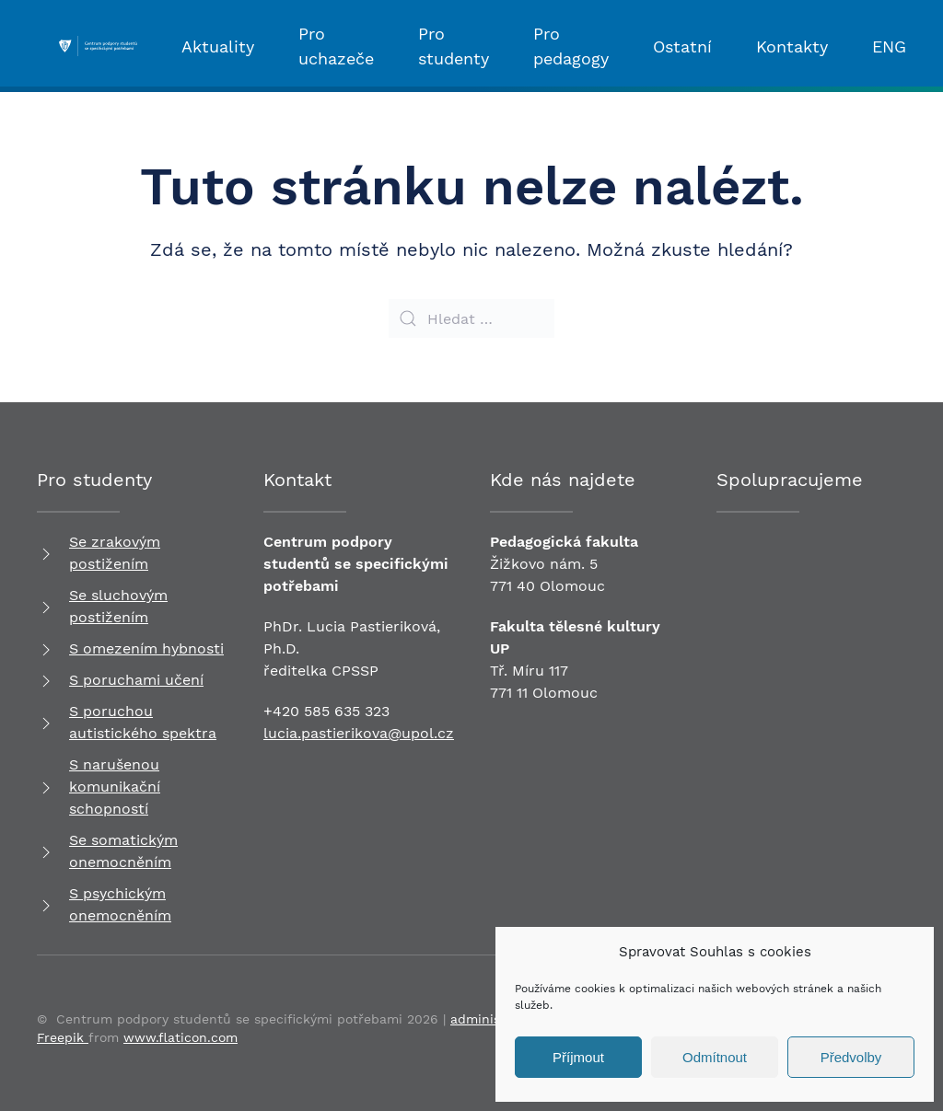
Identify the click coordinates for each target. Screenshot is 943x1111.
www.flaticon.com (180, 1037)
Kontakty (792, 46)
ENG (889, 46)
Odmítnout (714, 1057)
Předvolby (851, 1057)
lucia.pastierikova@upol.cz (358, 733)
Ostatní (682, 46)
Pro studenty (453, 46)
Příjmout (578, 1057)
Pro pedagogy (571, 46)
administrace (491, 1019)
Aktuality (217, 46)
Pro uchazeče (336, 46)
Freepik (62, 1037)
